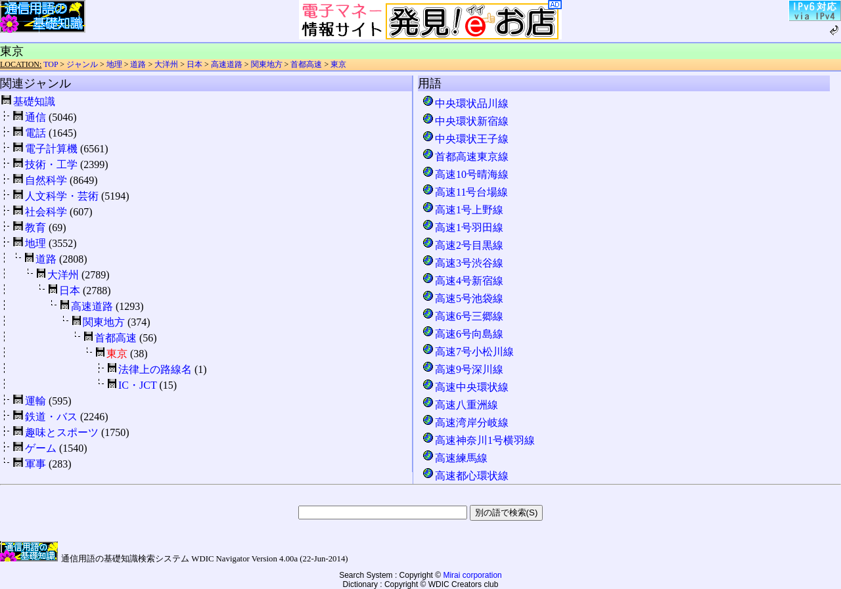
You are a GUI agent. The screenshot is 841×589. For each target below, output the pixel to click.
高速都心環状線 (465, 475)
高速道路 (226, 64)
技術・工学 (51, 164)
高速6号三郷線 (462, 316)
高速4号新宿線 (462, 280)
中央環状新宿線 (465, 121)
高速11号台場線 (465, 192)
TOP (50, 64)
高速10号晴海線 (465, 174)
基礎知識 (34, 101)
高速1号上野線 (462, 209)
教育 (35, 227)
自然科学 (46, 180)
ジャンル (82, 64)
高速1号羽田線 (462, 227)
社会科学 (46, 211)
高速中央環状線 (465, 387)
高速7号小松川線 (468, 351)
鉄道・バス (51, 416)
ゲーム (41, 448)
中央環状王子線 (465, 138)
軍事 (35, 463)
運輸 (35, 400)
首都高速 (306, 64)
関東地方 (267, 64)
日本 (194, 64)
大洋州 (166, 64)
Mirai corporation (472, 575)
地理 (114, 64)
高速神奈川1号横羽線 (478, 440)
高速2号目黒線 (462, 245)
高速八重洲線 (460, 404)
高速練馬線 (455, 458)
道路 (138, 64)
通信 (35, 117)
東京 (338, 64)
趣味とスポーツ (62, 432)
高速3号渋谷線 (462, 263)
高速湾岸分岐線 (465, 422)
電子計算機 (51, 148)
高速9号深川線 (462, 369)
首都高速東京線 (465, 156)
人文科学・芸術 (62, 196)
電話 (35, 133)
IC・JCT (137, 385)
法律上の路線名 (155, 369)
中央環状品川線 (465, 103)
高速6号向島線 (462, 333)
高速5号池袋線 (462, 298)
